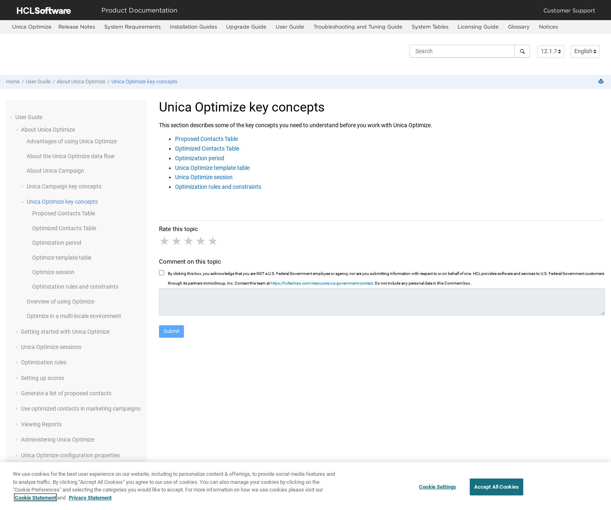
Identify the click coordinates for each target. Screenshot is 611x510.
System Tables (430, 26)
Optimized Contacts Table (64, 228)
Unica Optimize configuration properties (70, 455)
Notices (548, 26)
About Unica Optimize (81, 81)
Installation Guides (193, 26)
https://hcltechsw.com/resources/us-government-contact (321, 283)
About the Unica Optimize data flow (71, 156)
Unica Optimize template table (212, 168)
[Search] (522, 51)
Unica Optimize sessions (51, 347)
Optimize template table (61, 257)
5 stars (213, 241)
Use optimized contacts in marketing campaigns (80, 408)
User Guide (290, 26)
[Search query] (469, 51)
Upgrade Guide (246, 26)
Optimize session (53, 272)
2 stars (177, 241)
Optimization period (56, 243)
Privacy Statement (90, 500)
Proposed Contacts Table (63, 213)
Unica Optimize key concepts (144, 81)
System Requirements (132, 26)
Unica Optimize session (204, 177)
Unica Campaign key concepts (64, 186)
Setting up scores (42, 378)
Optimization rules (43, 362)
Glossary (519, 26)
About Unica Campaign (55, 170)
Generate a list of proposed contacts (66, 393)
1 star (165, 241)
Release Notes (76, 26)
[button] (12, 117)
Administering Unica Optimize (57, 439)
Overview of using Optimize (60, 301)
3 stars (189, 241)
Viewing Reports (41, 424)
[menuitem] (32, 26)
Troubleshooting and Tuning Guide (358, 26)
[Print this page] (602, 82)
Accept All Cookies (496, 489)
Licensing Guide (478, 26)
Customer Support (569, 10)
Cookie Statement (35, 500)
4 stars (201, 241)
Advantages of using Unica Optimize (72, 141)
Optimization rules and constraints (75, 286)
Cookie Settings (437, 489)
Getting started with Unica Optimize (65, 331)
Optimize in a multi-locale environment (74, 316)
